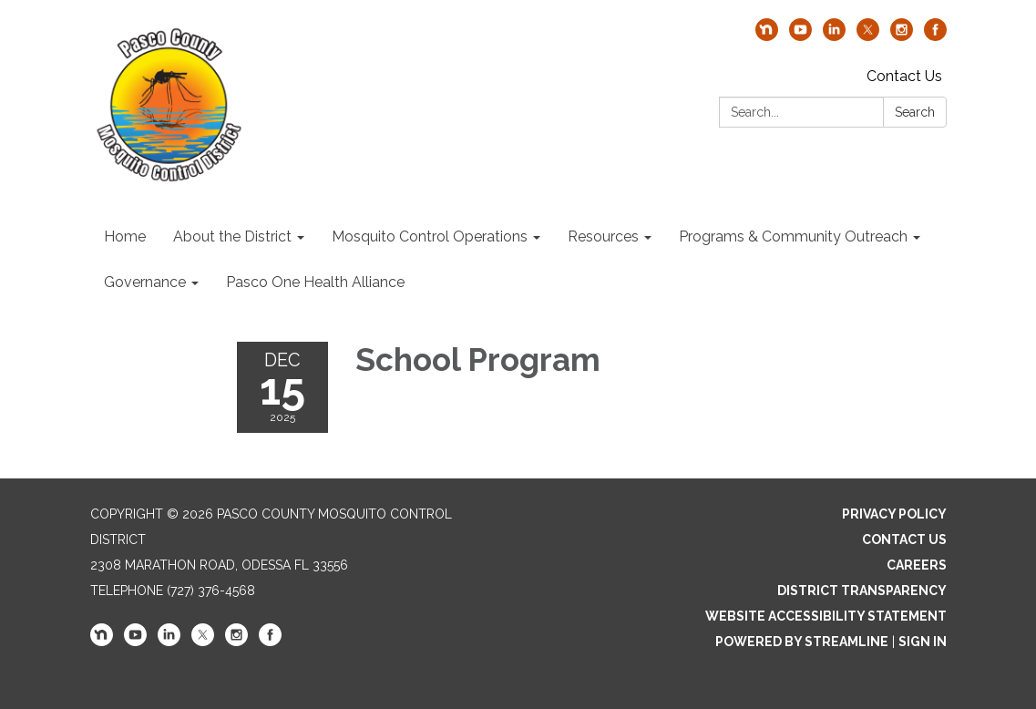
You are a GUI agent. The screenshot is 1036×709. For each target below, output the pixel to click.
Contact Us (904, 76)
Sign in (922, 641)
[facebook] (935, 36)
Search (915, 112)
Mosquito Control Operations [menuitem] (430, 236)
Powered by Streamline (801, 641)
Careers (917, 565)
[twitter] (867, 36)
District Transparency (862, 590)
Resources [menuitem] (603, 236)
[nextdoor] (766, 36)
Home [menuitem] (125, 236)
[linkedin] (834, 36)
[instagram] (901, 36)
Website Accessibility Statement (826, 616)
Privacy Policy (894, 514)
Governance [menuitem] (145, 282)
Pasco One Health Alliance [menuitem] (315, 282)
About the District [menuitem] (232, 236)
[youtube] (800, 36)
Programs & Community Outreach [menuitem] (793, 236)
